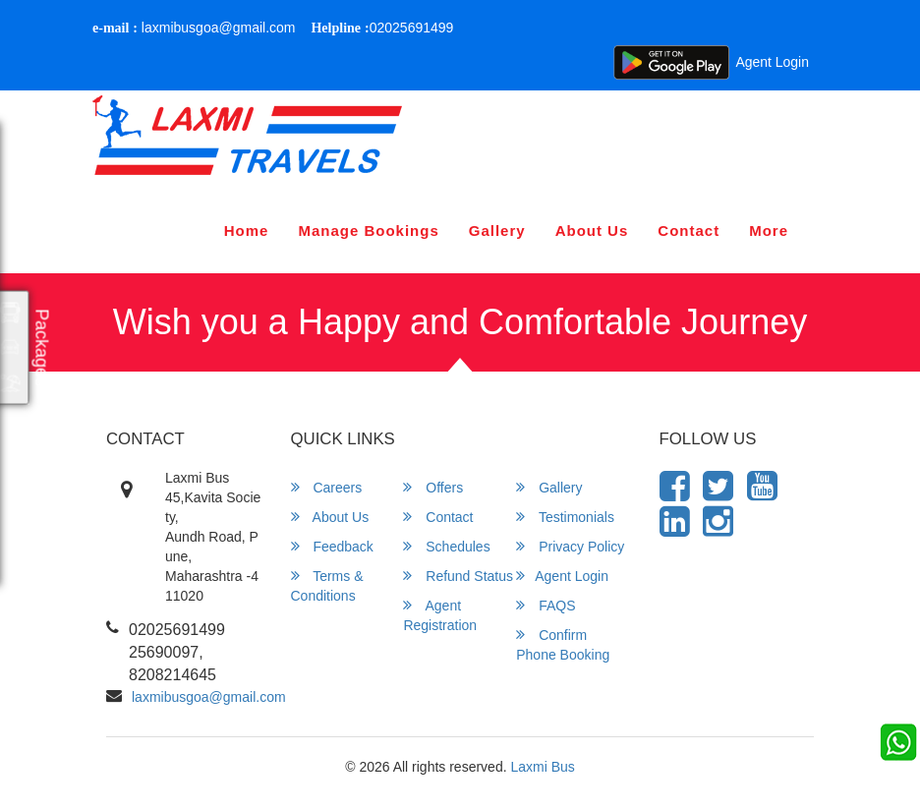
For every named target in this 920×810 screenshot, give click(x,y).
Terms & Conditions (327, 585)
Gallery (497, 230)
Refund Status (458, 575)
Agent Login (772, 63)
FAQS (545, 605)
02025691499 (382, 27)
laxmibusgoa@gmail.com (193, 27)
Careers (327, 487)
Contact (688, 230)
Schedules (446, 546)
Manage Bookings (368, 230)
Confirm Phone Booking (562, 644)
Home (246, 230)
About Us (592, 230)
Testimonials (565, 516)
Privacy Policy (570, 546)
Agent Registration (440, 615)
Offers (433, 487)
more (768, 230)
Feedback (332, 546)
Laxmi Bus (542, 767)
